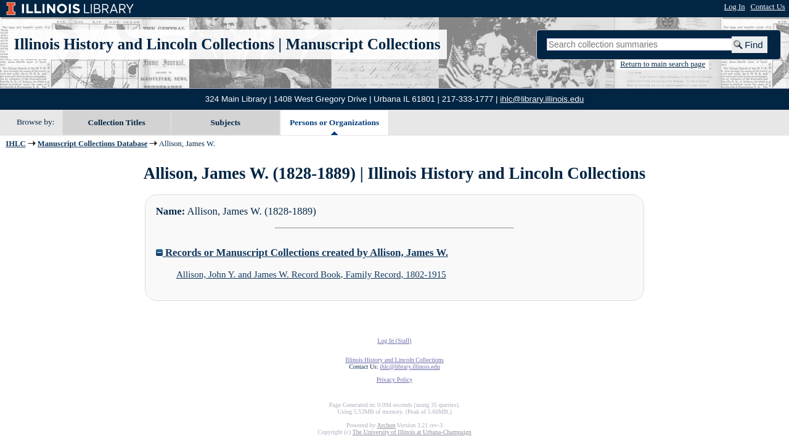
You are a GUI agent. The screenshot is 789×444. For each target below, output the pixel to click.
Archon (386, 425)
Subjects (226, 122)
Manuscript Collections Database (92, 143)
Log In (734, 6)
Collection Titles (116, 122)
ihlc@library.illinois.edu (542, 99)
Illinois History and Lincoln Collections (144, 44)
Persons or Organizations (334, 122)
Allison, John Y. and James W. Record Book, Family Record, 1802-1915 (311, 274)
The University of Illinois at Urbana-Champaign (412, 432)
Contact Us (767, 6)
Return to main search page (662, 64)
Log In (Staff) (394, 340)
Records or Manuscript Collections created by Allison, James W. (302, 252)
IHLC (15, 143)
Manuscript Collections (362, 44)
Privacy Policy (395, 379)
